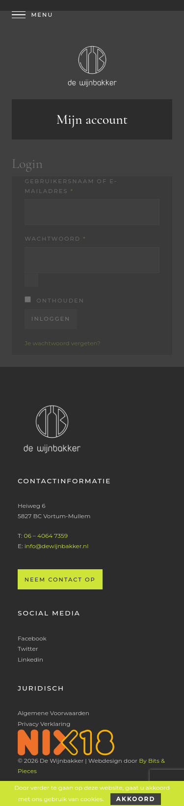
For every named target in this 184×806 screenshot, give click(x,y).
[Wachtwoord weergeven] (31, 280)
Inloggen (51, 318)
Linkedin (30, 659)
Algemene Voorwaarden (53, 713)
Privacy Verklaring (44, 723)
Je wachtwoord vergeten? (63, 343)
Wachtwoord (55, 238)
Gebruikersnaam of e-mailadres (71, 186)
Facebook (32, 638)
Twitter (28, 648)
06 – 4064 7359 (46, 535)
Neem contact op (60, 579)
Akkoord (135, 799)
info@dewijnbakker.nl (57, 546)
